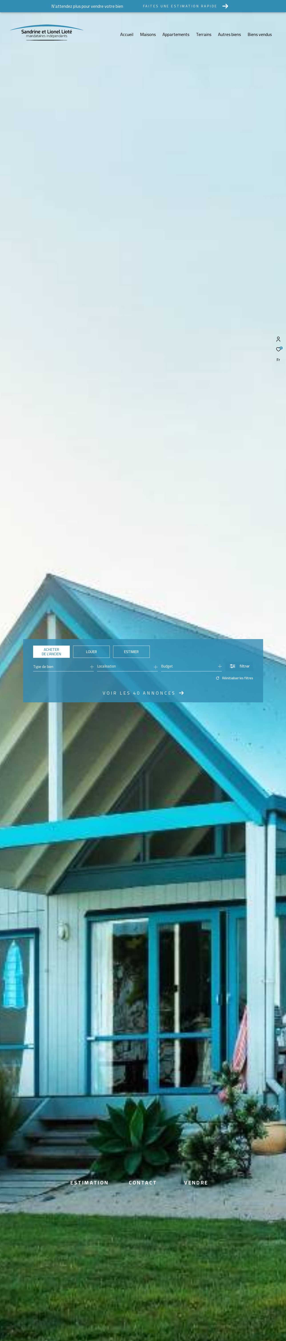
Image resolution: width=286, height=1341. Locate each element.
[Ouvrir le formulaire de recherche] (239, 666)
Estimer (131, 651)
